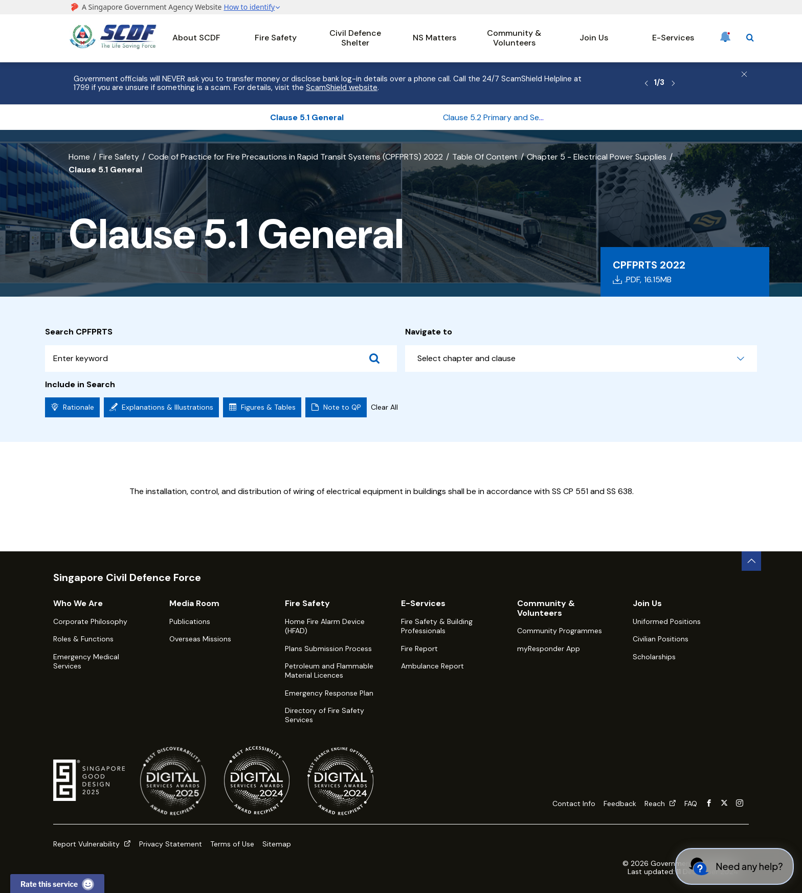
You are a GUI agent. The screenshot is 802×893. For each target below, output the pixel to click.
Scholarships (654, 656)
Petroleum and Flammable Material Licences (329, 670)
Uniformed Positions (667, 621)
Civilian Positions (660, 638)
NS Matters (434, 37)
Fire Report (419, 648)
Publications (189, 621)
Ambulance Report (432, 666)
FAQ (690, 803)
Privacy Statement (170, 844)
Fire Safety (276, 37)
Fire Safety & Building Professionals (437, 626)
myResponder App (548, 648)
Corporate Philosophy (90, 621)
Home (79, 156)
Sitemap (276, 844)
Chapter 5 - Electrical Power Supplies (596, 156)
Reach (660, 803)
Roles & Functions (83, 638)
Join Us (594, 37)
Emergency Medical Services (86, 661)
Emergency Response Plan (329, 693)
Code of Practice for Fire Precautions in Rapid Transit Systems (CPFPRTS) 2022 (295, 156)
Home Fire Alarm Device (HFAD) (325, 626)
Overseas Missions (200, 638)
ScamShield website (341, 87)
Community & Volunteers (514, 38)
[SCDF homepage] (113, 46)
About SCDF (196, 37)
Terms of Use (232, 844)
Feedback (620, 803)
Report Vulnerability (92, 844)
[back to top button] (751, 561)
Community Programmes (559, 630)
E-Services (673, 37)
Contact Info (573, 803)
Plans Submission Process (328, 648)
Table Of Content (485, 156)
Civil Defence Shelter (355, 38)
